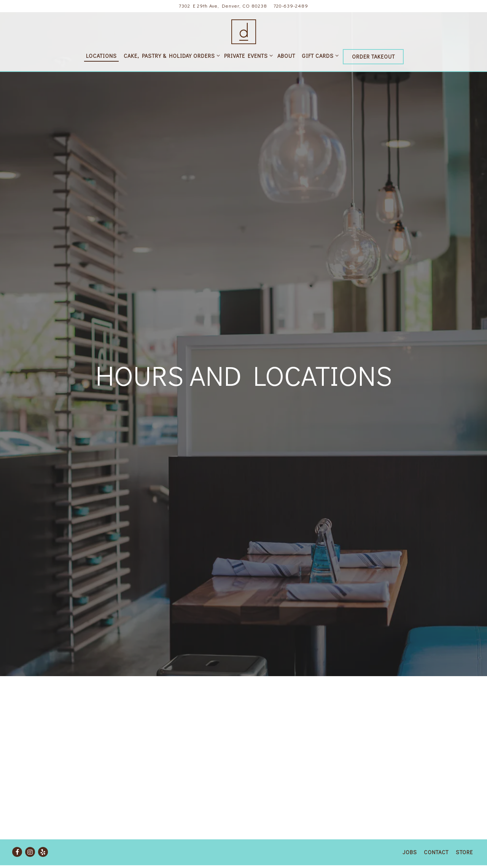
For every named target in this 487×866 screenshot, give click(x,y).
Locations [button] (101, 55)
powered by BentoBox (244, 859)
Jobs (410, 840)
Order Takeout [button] (373, 56)
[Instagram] (30, 840)
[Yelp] (43, 840)
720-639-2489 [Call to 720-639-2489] (291, 6)
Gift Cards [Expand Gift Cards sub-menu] (319, 55)
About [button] (286, 55)
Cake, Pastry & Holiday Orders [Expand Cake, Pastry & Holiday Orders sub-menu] (170, 55)
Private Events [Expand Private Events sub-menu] (247, 55)
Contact (436, 840)
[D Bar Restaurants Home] (243, 30)
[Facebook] (17, 840)
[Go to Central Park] (223, 6)
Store (464, 840)
